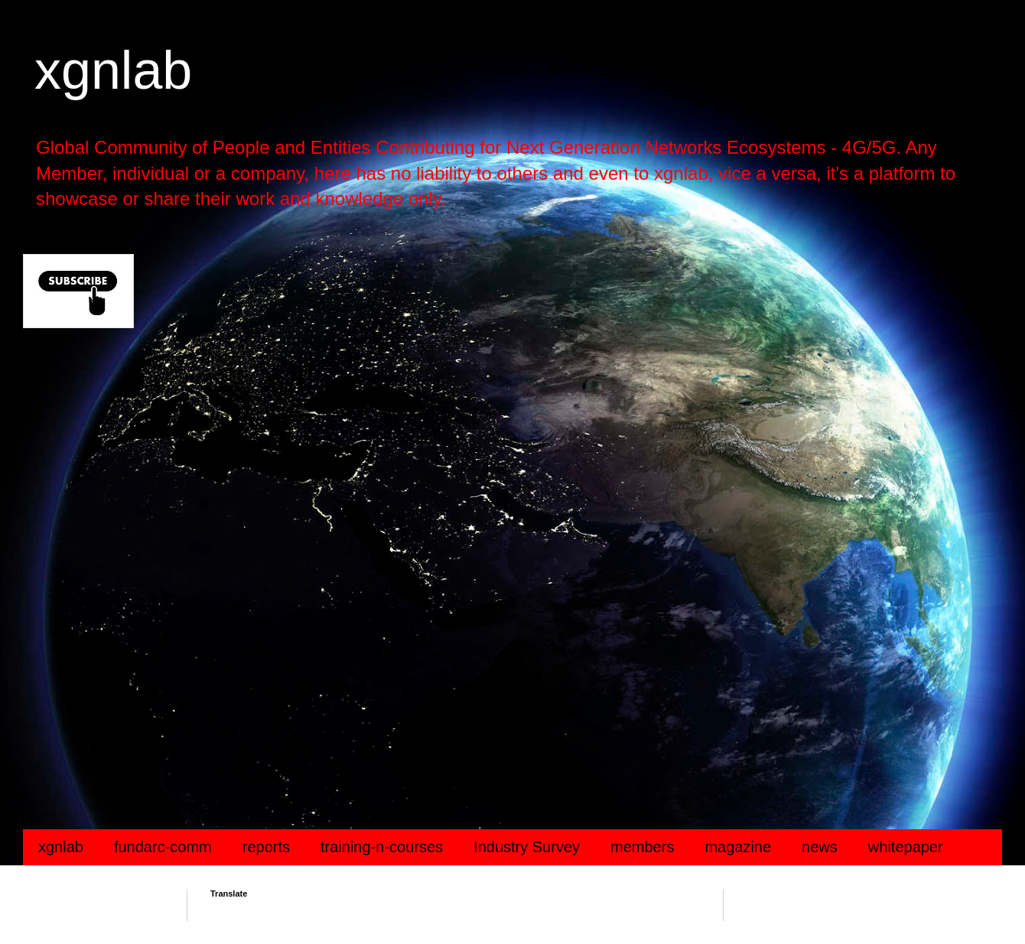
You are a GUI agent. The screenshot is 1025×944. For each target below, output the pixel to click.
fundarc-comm (163, 846)
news (820, 846)
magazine (737, 846)
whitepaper (905, 846)
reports (266, 846)
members (642, 846)
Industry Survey (526, 846)
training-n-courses (382, 846)
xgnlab (113, 70)
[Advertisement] (482, 462)
